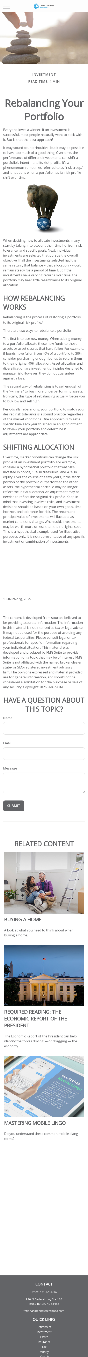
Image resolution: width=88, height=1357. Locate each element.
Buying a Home (23, 919)
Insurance (44, 1342)
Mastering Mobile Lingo (35, 1122)
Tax (44, 1347)
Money (44, 1352)
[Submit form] (13, 805)
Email (7, 743)
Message (10, 768)
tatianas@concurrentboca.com (44, 1311)
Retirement (44, 1327)
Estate (44, 1337)
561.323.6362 (49, 1292)
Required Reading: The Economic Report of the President (35, 1018)
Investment (44, 1332)
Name (7, 718)
